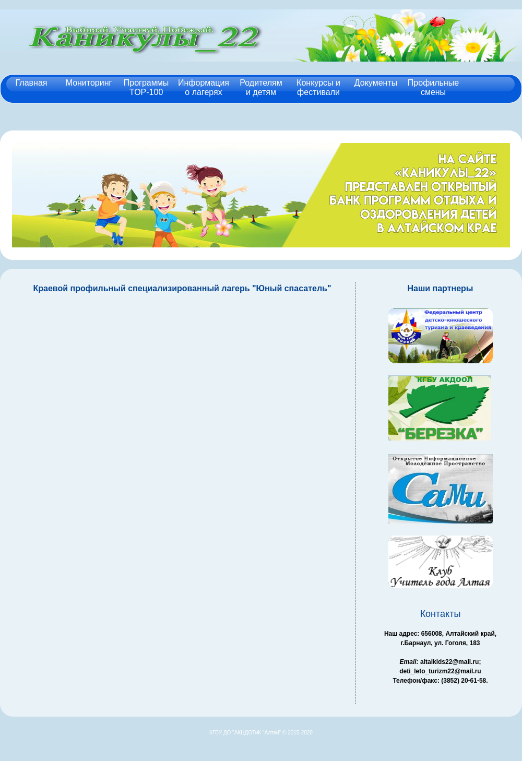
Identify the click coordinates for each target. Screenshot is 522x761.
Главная (32, 82)
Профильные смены (433, 87)
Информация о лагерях (203, 87)
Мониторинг (89, 82)
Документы (375, 82)
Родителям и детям (261, 87)
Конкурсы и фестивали (318, 87)
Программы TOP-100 (146, 87)
